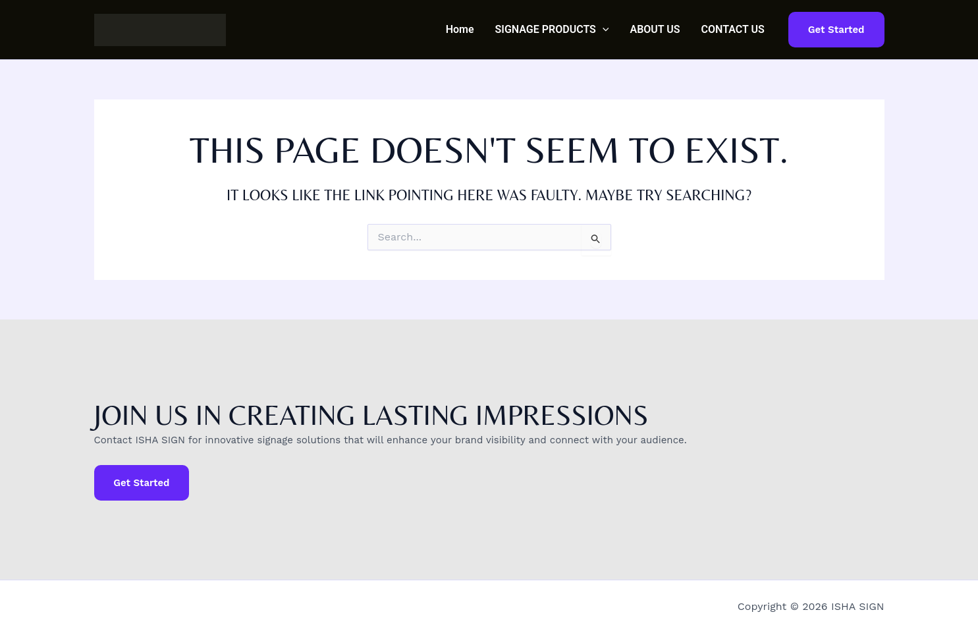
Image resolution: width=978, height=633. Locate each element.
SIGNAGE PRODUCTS (552, 30)
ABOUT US (655, 29)
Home (460, 29)
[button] (602, 30)
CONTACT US (733, 29)
